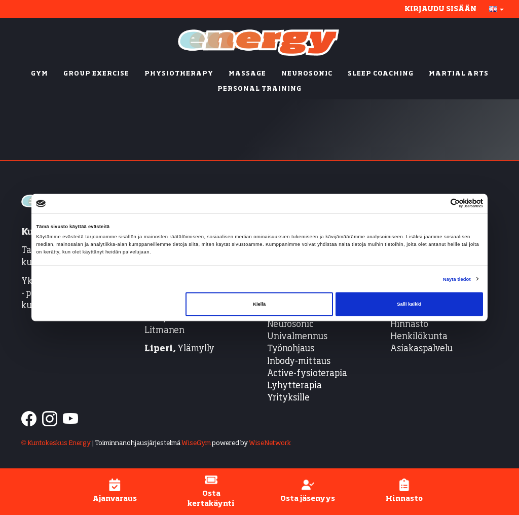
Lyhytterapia (294, 386)
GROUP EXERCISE (96, 74)
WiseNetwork (270, 443)
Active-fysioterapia (307, 374)
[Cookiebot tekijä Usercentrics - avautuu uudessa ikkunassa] (438, 203)
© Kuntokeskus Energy (56, 443)
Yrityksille (288, 398)
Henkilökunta (419, 337)
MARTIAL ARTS (459, 74)
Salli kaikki (409, 304)
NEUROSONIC (306, 74)
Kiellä (259, 304)
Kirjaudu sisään (440, 9)
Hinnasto (409, 324)
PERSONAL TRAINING (259, 89)
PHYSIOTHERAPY (178, 74)
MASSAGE (247, 74)
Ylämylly (179, 349)
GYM (39, 74)
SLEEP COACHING (381, 74)
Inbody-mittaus (298, 361)
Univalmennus (297, 337)
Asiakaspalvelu (421, 349)
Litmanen (164, 330)
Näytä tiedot (457, 278)
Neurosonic (290, 324)
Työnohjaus (290, 349)
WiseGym (196, 443)
